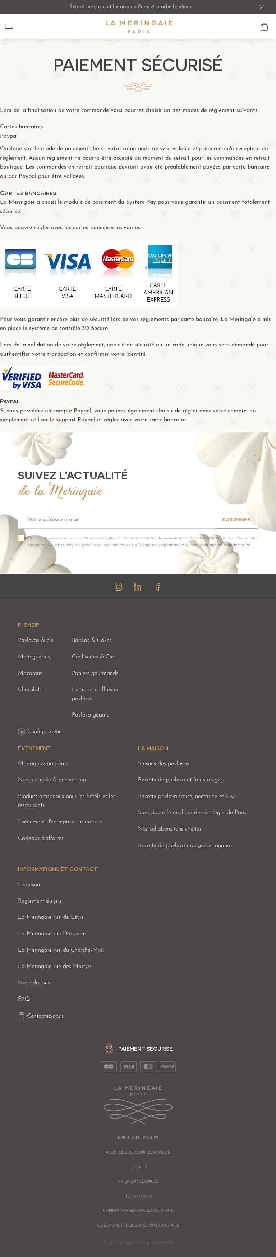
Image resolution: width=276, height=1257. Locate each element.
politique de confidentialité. (225, 545)
